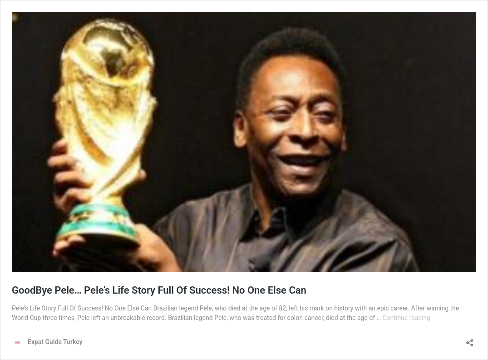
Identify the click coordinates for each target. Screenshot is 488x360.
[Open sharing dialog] (469, 340)
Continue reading (407, 317)
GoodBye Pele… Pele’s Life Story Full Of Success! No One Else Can (159, 290)
